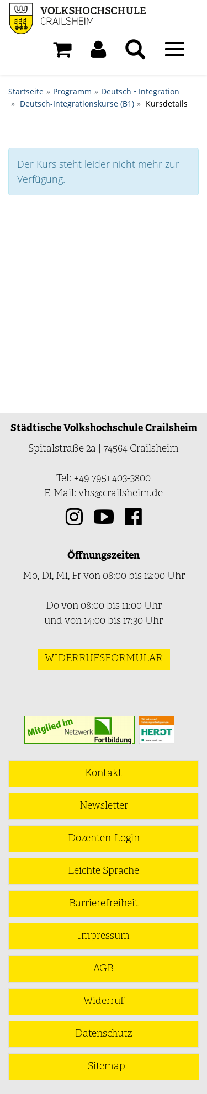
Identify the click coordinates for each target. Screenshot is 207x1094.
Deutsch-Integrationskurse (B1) (77, 103)
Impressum (103, 936)
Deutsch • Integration (140, 91)
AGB (103, 969)
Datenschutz (103, 1034)
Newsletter (103, 806)
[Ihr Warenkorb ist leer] (62, 52)
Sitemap (106, 1066)
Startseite (26, 91)
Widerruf (103, 1001)
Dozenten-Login (104, 838)
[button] (98, 52)
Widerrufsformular (104, 658)
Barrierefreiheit (104, 903)
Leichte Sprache (103, 871)
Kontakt (103, 773)
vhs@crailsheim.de (120, 493)
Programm (72, 91)
